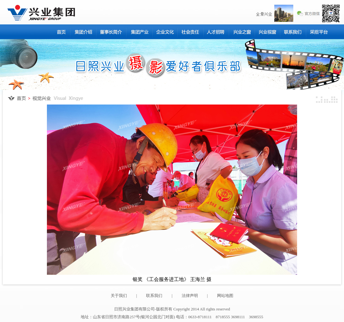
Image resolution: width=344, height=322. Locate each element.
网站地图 (225, 295)
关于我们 (119, 295)
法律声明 (190, 295)
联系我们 (154, 295)
